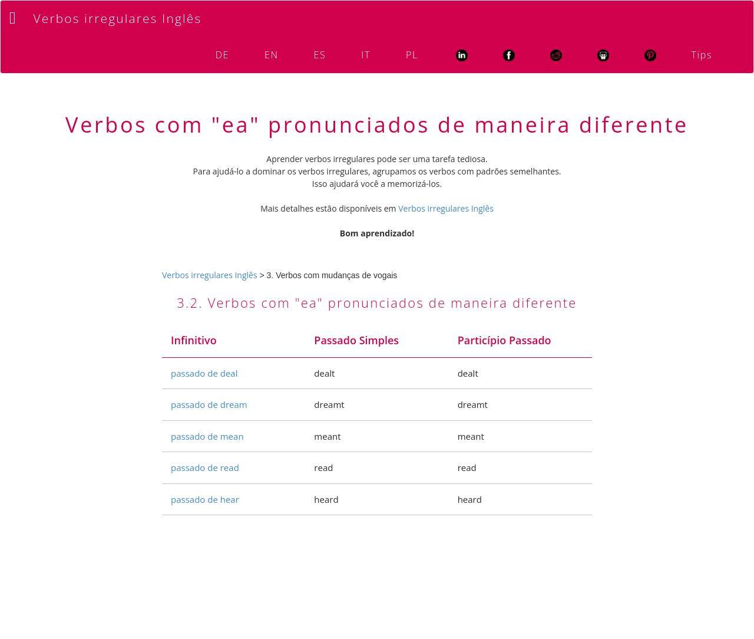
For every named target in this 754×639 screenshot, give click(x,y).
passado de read (205, 467)
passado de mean (207, 436)
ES (320, 54)
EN (271, 54)
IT (366, 54)
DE (222, 54)
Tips (702, 54)
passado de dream (209, 404)
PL (412, 54)
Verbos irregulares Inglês (118, 18)
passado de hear (205, 499)
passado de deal (204, 373)
